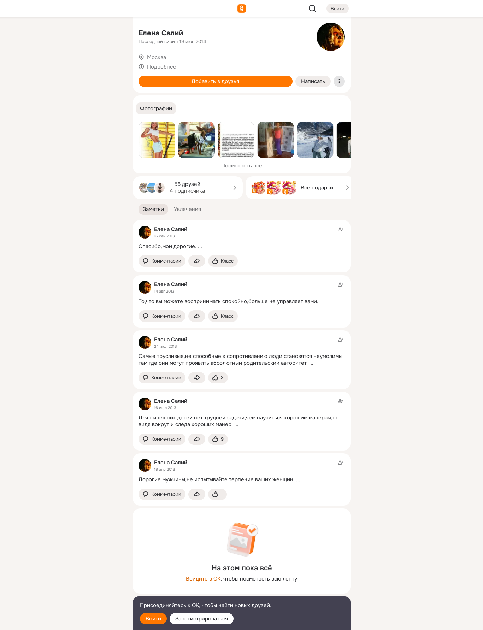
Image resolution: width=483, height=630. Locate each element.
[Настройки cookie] (81, 620)
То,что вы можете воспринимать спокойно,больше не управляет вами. (228, 301)
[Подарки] (49, 96)
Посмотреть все (241, 165)
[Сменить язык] (81, 590)
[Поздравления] (80, 96)
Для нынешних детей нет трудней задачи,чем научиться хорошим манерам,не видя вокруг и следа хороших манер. (239, 421)
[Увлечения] (80, 33)
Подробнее (161, 67)
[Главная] (49, 33)
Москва (156, 57)
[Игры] (111, 96)
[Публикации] (49, 65)
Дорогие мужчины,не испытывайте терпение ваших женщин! (217, 479)
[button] (156, 108)
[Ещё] (81, 575)
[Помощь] (49, 127)
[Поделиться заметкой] (196, 261)
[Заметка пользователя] (242, 237)
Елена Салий (161, 33)
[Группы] (111, 33)
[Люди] (80, 65)
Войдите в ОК (203, 578)
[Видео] (111, 65)
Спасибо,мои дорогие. (167, 246)
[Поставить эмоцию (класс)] (223, 261)
